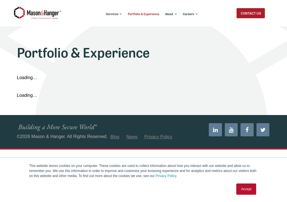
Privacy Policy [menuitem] (158, 141)
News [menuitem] (131, 141)
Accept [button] (246, 189)
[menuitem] (209, 135)
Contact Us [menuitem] (244, 15)
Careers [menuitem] (186, 16)
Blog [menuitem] (114, 141)
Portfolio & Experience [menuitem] (135, 16)
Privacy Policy (166, 176)
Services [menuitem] (99, 16)
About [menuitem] (165, 16)
